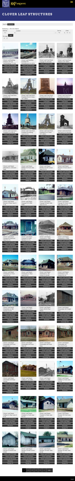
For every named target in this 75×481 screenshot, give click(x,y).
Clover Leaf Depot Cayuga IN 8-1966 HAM (27, 203)
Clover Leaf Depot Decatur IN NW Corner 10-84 (28, 450)
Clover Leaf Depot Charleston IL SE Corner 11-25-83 (45, 273)
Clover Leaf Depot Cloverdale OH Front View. (46, 344)
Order (67, 30)
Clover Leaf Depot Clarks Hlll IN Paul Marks (45, 309)
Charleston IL (46, 249)
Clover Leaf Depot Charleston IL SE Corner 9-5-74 (63, 273)
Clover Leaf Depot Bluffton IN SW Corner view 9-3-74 (46, 167)
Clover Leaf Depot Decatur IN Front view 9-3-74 (64, 415)
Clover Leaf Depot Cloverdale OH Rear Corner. (9, 379)
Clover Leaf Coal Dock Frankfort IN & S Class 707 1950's (28, 97)
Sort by (59, 30)
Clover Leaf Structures (10, 67)
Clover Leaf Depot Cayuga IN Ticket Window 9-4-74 (27, 238)
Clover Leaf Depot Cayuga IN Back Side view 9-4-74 (46, 203)
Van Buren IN (64, 143)
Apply (10, 35)
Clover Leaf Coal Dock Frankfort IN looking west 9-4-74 (28, 132)
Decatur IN (65, 428)
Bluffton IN (28, 180)
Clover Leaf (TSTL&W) (10, 65)
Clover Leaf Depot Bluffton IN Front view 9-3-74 (28, 167)
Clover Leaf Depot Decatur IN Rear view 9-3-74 (64, 450)
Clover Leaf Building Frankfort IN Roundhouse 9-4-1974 (28, 61)
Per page (5, 36)
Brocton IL (64, 180)
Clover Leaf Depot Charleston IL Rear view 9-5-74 (27, 273)
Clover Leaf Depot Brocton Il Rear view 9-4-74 (10, 203)
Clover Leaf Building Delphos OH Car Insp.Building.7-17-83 (9, 61)
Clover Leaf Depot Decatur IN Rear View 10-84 (46, 450)
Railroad (5, 30)
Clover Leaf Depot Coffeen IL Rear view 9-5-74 (10, 415)
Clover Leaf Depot (10, 173)
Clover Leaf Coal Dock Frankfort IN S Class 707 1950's (46, 132)
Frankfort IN (28, 74)
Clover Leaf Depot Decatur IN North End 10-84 (9, 450)
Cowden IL (28, 428)
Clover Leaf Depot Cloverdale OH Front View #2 (28, 344)
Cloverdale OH (65, 322)
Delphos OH (10, 72)
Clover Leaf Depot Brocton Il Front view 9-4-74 (64, 167)
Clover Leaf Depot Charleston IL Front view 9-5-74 (9, 273)
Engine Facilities (28, 70)
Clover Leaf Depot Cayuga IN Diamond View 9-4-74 (9, 238)
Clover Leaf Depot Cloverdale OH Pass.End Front (63, 344)
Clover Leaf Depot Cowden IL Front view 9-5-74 (28, 415)
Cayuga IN (46, 73)
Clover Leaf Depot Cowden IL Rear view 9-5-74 (46, 415)
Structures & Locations (10, 70)
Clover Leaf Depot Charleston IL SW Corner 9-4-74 (8, 309)
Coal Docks (47, 66)
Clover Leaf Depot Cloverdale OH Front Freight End (9, 344)
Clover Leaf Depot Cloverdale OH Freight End (64, 309)
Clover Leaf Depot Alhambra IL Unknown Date (9, 167)
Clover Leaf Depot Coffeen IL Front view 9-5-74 (64, 379)
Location (18, 30)
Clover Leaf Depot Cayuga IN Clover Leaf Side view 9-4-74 (64, 203)
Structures (11, 24)
